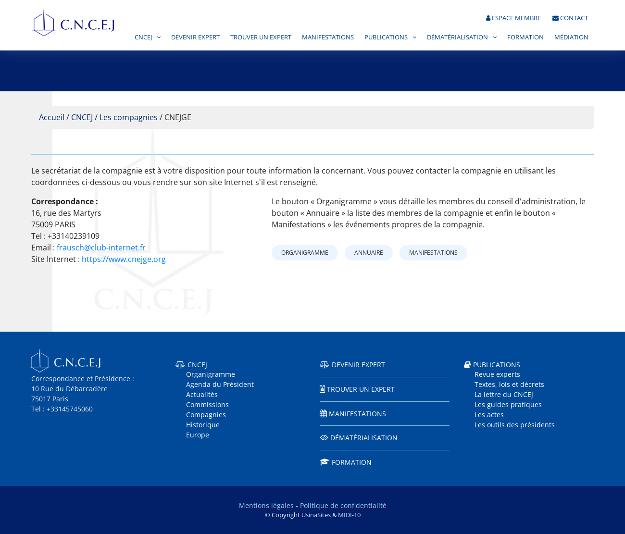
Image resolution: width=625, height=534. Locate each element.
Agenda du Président (220, 384)
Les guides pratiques (508, 404)
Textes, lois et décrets (509, 384)
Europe (197, 434)
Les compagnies (129, 117)
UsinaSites (316, 514)
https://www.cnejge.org (124, 259)
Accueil (51, 117)
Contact (570, 18)
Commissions (207, 404)
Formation (525, 38)
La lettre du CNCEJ (504, 394)
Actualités (202, 394)
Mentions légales (266, 505)
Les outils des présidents (515, 424)
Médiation (571, 38)
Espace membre (513, 18)
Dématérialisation (457, 38)
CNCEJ (143, 38)
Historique (203, 424)
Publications (386, 38)
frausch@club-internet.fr (101, 247)
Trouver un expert (260, 38)
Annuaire (368, 252)
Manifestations (328, 38)
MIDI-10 (349, 514)
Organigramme (304, 252)
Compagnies (206, 414)
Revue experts (497, 374)
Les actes (489, 414)
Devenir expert (195, 38)
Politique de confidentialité (343, 505)
